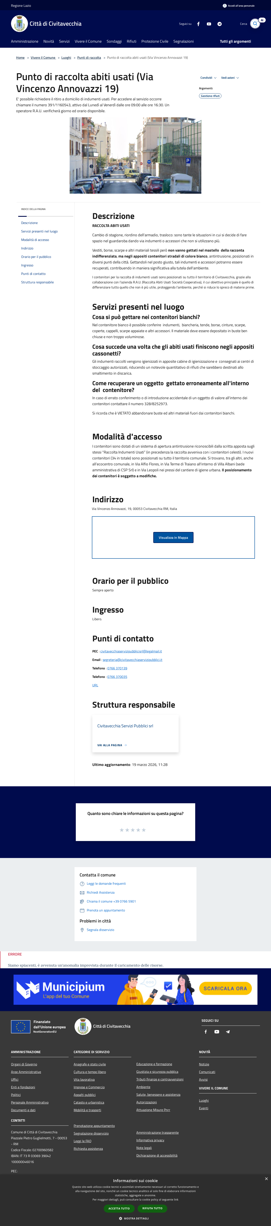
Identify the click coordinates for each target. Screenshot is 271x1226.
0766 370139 (117, 668)
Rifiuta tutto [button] (152, 1208)
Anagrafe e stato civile (90, 1064)
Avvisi (203, 1079)
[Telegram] (217, 23)
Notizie (204, 1064)
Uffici (14, 1079)
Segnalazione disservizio (91, 1133)
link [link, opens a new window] (176, 1199)
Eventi (203, 1108)
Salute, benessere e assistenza (158, 1094)
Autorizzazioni (146, 1102)
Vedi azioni (230, 77)
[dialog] (135, 1200)
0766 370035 (117, 676)
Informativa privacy (150, 1140)
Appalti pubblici (85, 1094)
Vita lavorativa (84, 1079)
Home (20, 57)
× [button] (266, 1179)
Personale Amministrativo (29, 1102)
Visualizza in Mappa (173, 537)
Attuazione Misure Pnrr (153, 1109)
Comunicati (207, 1071)
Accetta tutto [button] (119, 1208)
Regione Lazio (21, 5)
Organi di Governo (24, 1064)
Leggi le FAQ (82, 1140)
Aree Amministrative (26, 1071)
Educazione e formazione (154, 1063)
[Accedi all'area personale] (238, 6)
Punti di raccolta (89, 57)
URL (95, 685)
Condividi (209, 77)
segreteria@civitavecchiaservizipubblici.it (132, 659)
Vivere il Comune (43, 57)
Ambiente (143, 1086)
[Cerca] (255, 23)
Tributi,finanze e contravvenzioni (160, 1079)
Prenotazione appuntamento (94, 1125)
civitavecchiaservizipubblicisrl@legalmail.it (131, 651)
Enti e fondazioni (23, 1087)
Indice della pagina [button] (33, 209)
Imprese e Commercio (89, 1087)
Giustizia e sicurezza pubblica (157, 1071)
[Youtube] (206, 23)
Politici (16, 1094)
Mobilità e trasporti (87, 1110)
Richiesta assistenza (88, 1148)
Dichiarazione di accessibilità (156, 1155)
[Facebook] (196, 23)
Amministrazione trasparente (157, 1132)
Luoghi (66, 57)
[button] (135, 1218)
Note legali (144, 1147)
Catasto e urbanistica (89, 1102)
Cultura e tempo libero (90, 1071)
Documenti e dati (23, 1110)
